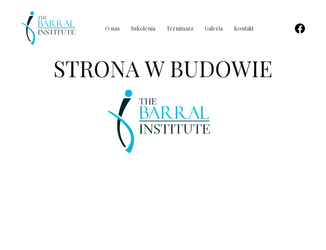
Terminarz (180, 28)
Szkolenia (143, 28)
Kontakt (244, 28)
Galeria (214, 28)
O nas (112, 28)
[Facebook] (300, 28)
